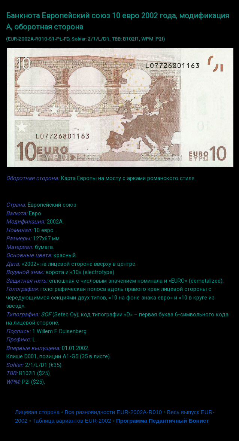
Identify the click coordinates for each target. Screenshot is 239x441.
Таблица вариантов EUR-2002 (72, 420)
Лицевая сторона (37, 412)
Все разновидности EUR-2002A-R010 (113, 412)
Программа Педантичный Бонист (162, 420)
